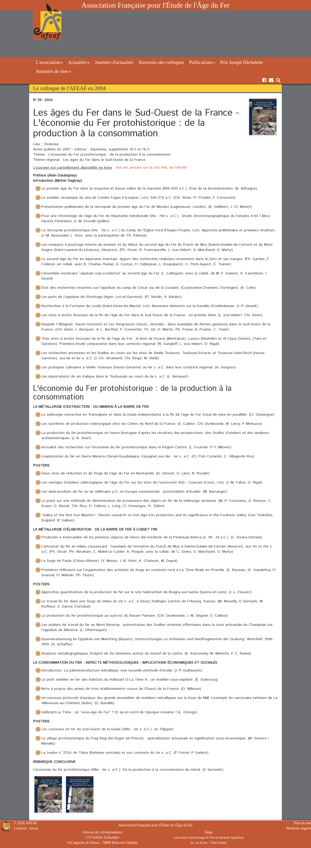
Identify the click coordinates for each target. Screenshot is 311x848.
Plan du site (302, 823)
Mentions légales (298, 828)
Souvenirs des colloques (161, 62)
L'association (49, 62)
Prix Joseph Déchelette (241, 62)
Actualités (79, 62)
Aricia (33, 828)
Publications (202, 62)
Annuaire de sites (53, 71)
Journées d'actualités (114, 62)
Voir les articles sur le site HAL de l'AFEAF (151, 167)
